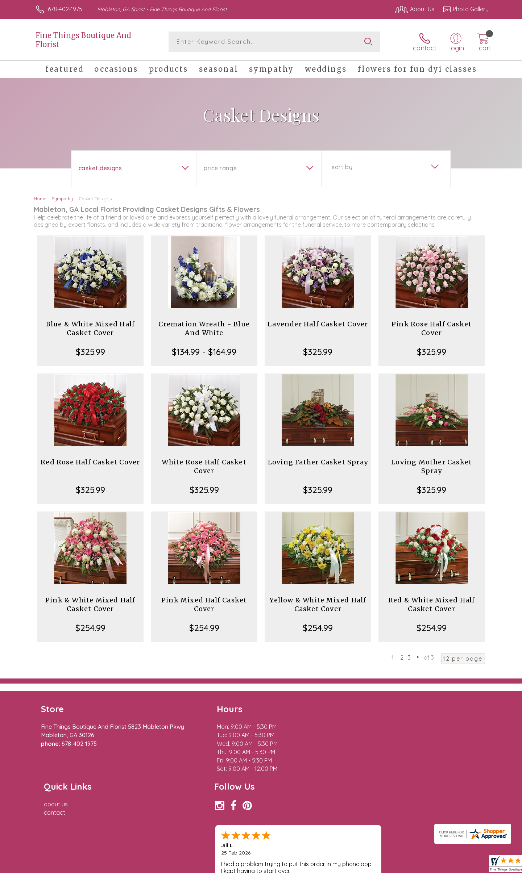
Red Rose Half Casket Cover (90, 462)
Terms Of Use (330, 865)
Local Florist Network (424, 865)
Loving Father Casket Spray (318, 462)
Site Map (469, 865)
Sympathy (62, 198)
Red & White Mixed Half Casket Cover (431, 604)
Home (40, 198)
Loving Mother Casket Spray (431, 466)
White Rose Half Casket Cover (204, 466)
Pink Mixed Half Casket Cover (204, 604)
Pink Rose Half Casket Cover (432, 328)
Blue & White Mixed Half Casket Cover (90, 328)
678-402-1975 (65, 9)
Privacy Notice (372, 865)
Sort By (342, 167)
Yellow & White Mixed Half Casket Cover (317, 604)
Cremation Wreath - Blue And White (204, 328)
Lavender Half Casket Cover (318, 324)
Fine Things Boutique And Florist (83, 40)
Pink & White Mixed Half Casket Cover (90, 604)
